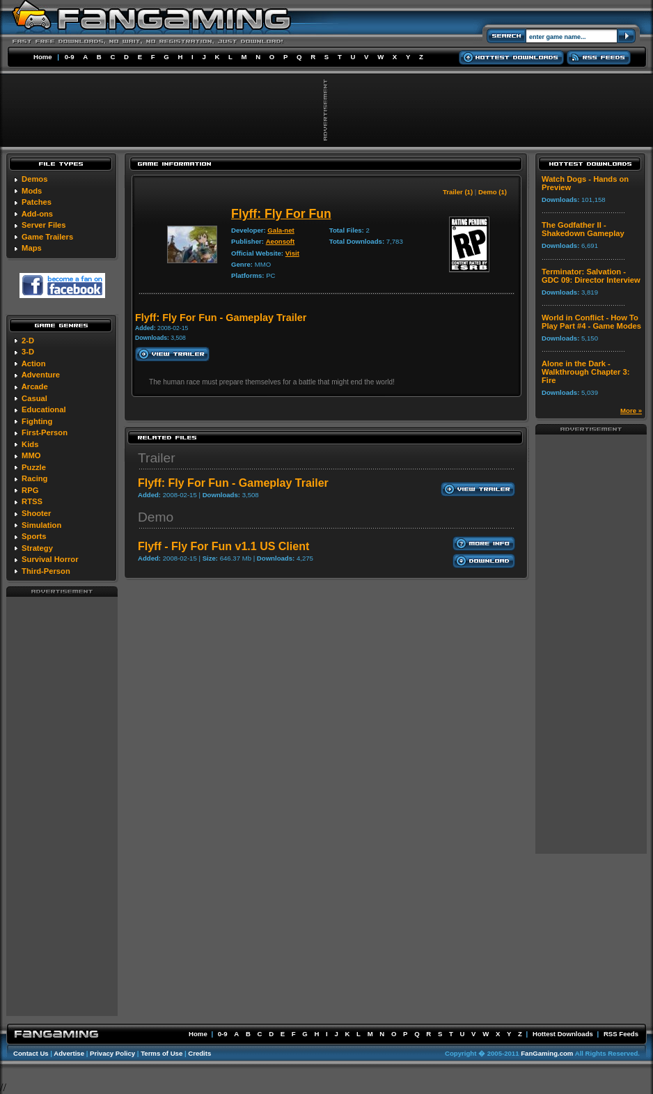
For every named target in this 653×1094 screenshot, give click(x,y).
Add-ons (37, 214)
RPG (30, 490)
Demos (34, 179)
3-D (28, 351)
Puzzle (34, 467)
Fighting (37, 421)
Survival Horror (50, 559)
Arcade (35, 386)
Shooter (36, 513)
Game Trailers (47, 237)
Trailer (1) (458, 192)
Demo (155, 517)
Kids (30, 444)
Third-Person (46, 571)
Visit (292, 253)
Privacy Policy (112, 1053)
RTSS (32, 501)
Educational (43, 409)
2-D (28, 340)
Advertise (69, 1053)
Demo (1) (492, 192)
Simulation (41, 525)
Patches (37, 202)
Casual (34, 398)
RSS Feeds (621, 1034)
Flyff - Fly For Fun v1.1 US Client (223, 546)
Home (42, 57)
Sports (34, 536)
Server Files (43, 225)
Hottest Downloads (563, 1034)
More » (631, 410)
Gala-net (280, 230)
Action (34, 363)
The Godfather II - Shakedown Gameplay (583, 229)
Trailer (156, 458)
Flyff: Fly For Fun (281, 214)
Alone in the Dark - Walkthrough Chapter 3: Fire (585, 371)
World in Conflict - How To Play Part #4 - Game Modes (591, 321)
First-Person (45, 432)
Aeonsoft (280, 241)
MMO (31, 455)
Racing (34, 478)
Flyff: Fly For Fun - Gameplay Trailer (233, 483)
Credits (199, 1053)
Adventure (41, 374)
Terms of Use (161, 1053)
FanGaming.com (547, 1053)
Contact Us (31, 1053)
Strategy (37, 548)
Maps (32, 248)
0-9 (69, 57)
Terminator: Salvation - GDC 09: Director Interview (591, 275)
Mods (32, 191)
